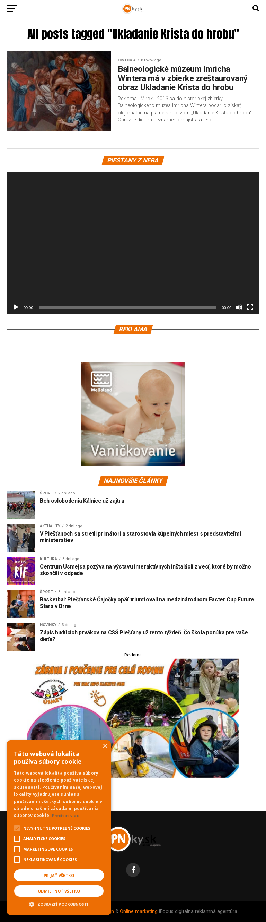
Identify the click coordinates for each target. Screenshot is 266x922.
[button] (59, 903)
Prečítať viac (65, 815)
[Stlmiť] (239, 307)
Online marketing (139, 911)
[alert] (59, 827)
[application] (133, 243)
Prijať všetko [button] (59, 875)
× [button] (104, 746)
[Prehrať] (15, 307)
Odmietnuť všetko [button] (59, 891)
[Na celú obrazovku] (250, 307)
